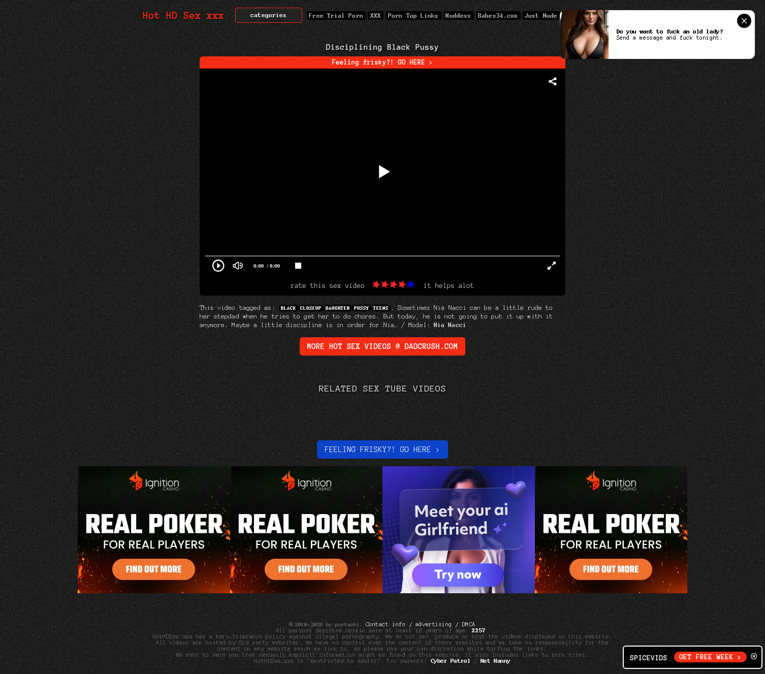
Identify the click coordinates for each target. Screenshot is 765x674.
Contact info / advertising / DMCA (420, 624)
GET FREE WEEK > (710, 657)
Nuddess (458, 15)
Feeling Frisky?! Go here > (382, 449)
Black (288, 308)
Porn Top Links (413, 15)
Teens (381, 308)
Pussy (361, 308)
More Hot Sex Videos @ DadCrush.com (382, 346)
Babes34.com (498, 15)
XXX (375, 15)
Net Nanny (496, 661)
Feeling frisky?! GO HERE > (382, 62)
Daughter (338, 308)
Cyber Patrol (451, 661)
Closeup (311, 308)
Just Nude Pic (548, 15)
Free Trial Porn (336, 15)
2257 (479, 630)
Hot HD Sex (184, 15)
